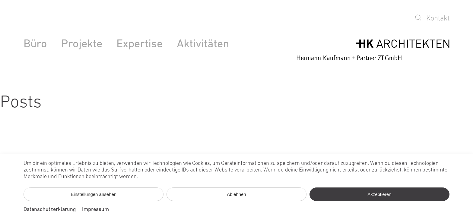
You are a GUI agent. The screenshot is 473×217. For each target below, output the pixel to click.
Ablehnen (236, 194)
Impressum (95, 209)
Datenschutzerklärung (50, 209)
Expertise (139, 44)
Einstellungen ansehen (93, 194)
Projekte (81, 44)
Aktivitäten (203, 44)
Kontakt (437, 18)
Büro (35, 44)
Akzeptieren (379, 194)
